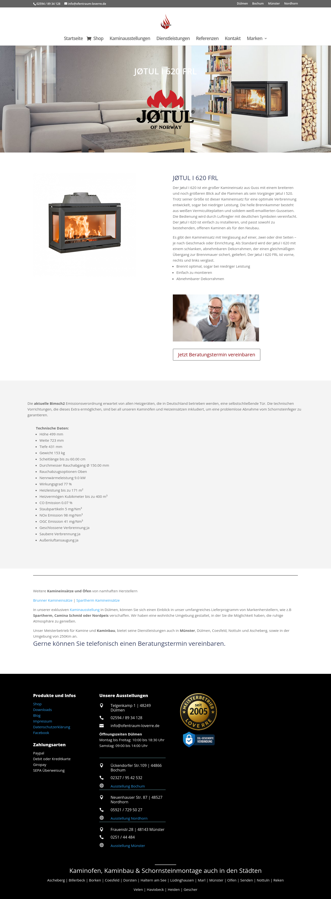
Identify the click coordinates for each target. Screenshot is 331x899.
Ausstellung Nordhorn (129, 818)
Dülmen (242, 4)
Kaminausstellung (85, 609)
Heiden (174, 889)
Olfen (231, 880)
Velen (138, 889)
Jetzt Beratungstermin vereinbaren (216, 354)
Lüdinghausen (182, 880)
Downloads (42, 709)
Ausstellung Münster (128, 845)
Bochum (258, 4)
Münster (274, 4)
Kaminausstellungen (130, 39)
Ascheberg (56, 880)
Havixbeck (155, 889)
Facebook (41, 732)
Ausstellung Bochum (128, 786)
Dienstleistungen (173, 39)
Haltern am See (153, 880)
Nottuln (263, 880)
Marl (201, 880)
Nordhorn (291, 4)
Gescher (190, 889)
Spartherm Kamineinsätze (98, 600)
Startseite (73, 39)
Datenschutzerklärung (51, 726)
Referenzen (207, 39)
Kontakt (233, 39)
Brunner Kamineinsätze (52, 600)
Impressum (42, 721)
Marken (254, 39)
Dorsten (130, 880)
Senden (246, 880)
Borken (95, 880)
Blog (37, 715)
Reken (278, 880)
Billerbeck (77, 880)
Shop (98, 39)
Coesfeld (112, 880)
